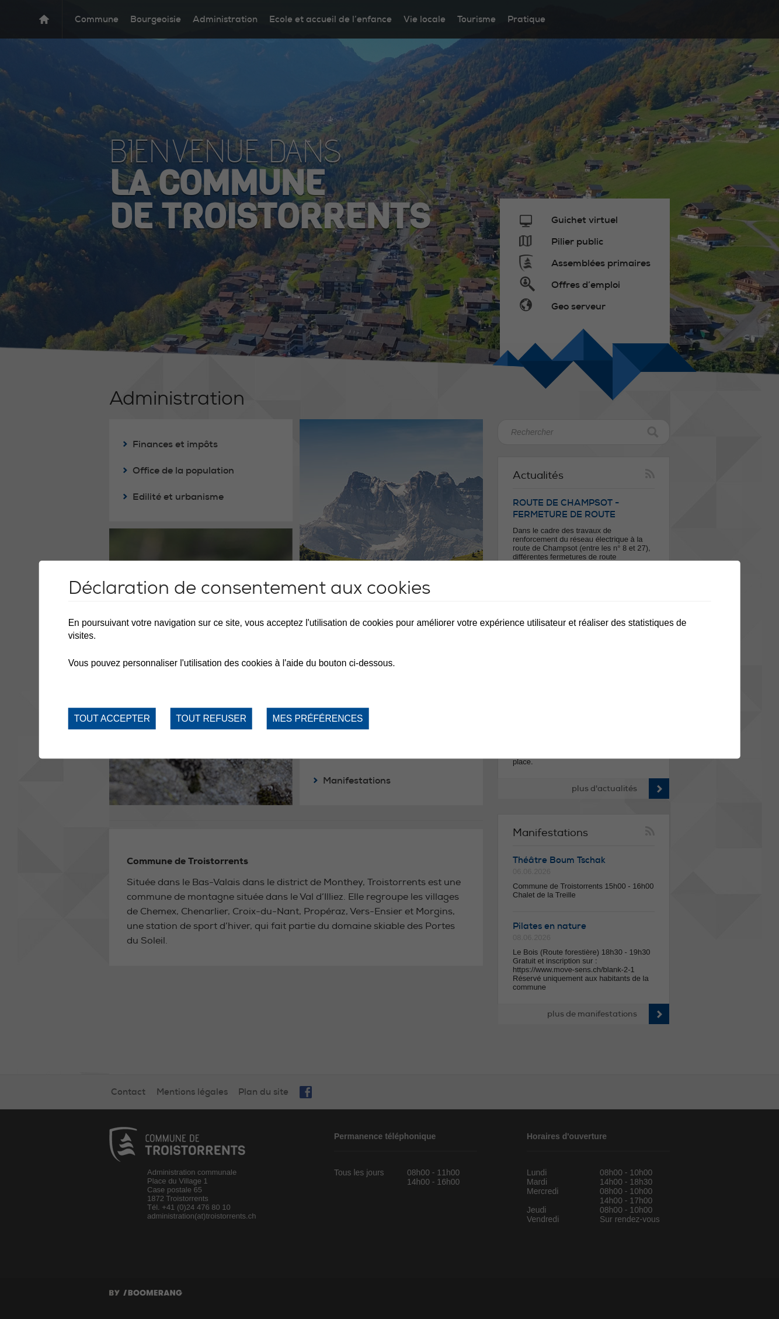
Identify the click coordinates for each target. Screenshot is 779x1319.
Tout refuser (211, 718)
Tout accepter (112, 718)
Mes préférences (317, 718)
